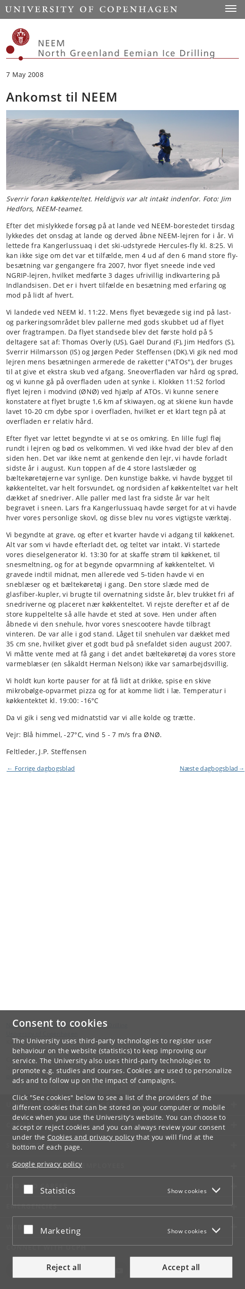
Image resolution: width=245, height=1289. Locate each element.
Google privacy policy (47, 1164)
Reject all (63, 1267)
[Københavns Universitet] (18, 44)
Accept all (181, 1267)
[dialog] (122, 1149)
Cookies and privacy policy (90, 1137)
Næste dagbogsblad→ (212, 768)
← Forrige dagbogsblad (41, 768)
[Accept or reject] (31, 1188)
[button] (230, 8)
